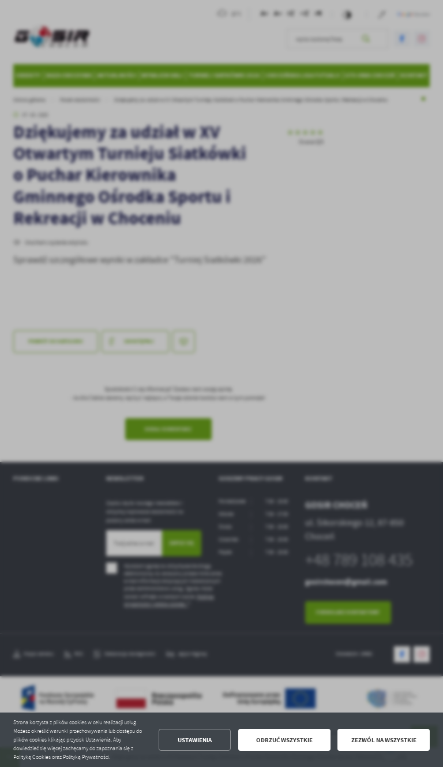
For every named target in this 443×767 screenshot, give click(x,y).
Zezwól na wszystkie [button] (383, 740)
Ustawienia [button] (195, 740)
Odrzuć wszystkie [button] (284, 740)
